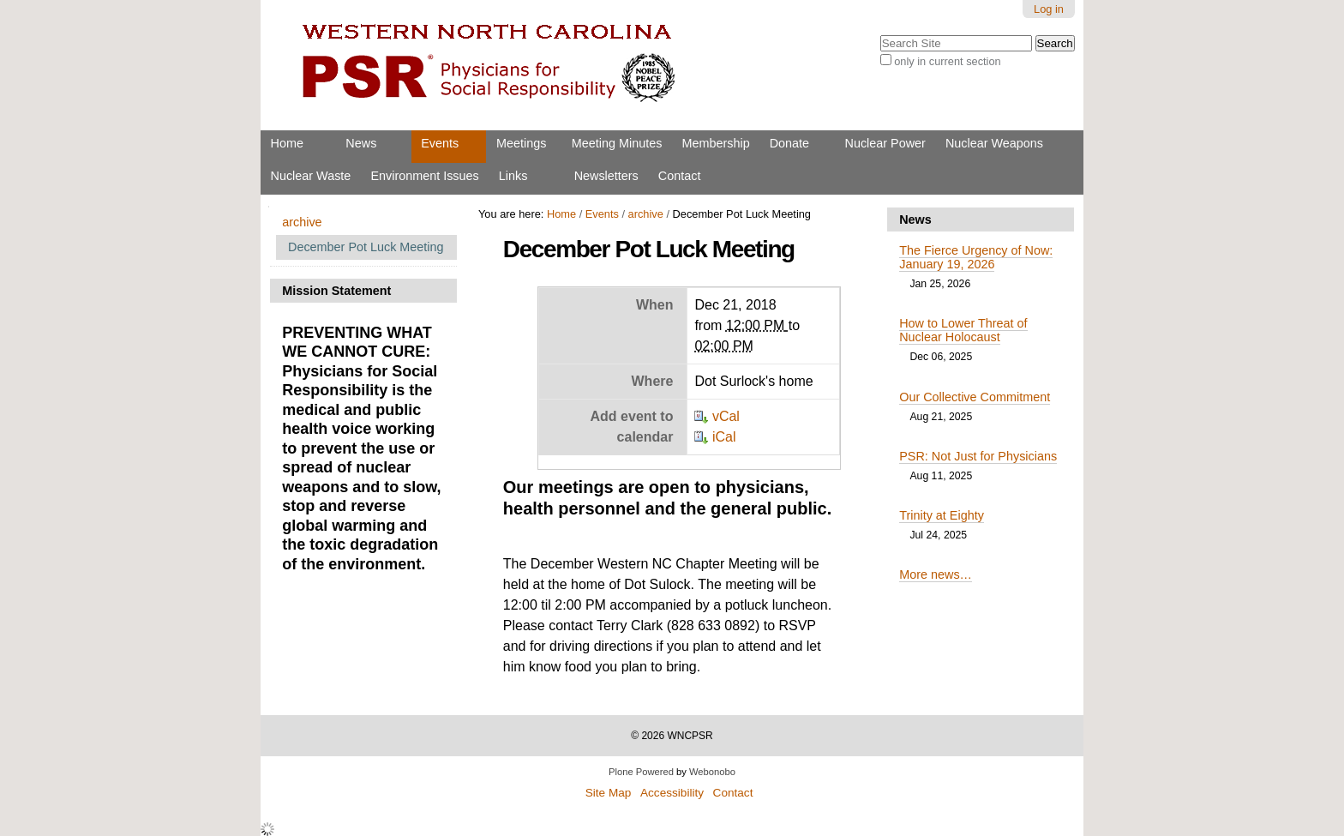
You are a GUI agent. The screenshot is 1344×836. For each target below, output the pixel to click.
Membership (715, 143)
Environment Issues (424, 176)
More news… (935, 574)
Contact (679, 176)
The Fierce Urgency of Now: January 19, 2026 (976, 257)
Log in (1049, 9)
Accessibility (672, 792)
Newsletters (606, 176)
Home (287, 143)
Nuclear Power (885, 143)
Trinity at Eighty (941, 515)
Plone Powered (641, 772)
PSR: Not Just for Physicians (978, 456)
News (360, 143)
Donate (789, 143)
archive (645, 213)
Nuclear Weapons (994, 143)
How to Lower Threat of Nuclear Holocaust (963, 330)
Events (440, 143)
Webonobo (712, 772)
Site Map (608, 792)
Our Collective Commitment (974, 397)
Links (513, 176)
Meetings (521, 143)
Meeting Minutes (617, 143)
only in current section (947, 61)
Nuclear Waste (311, 176)
